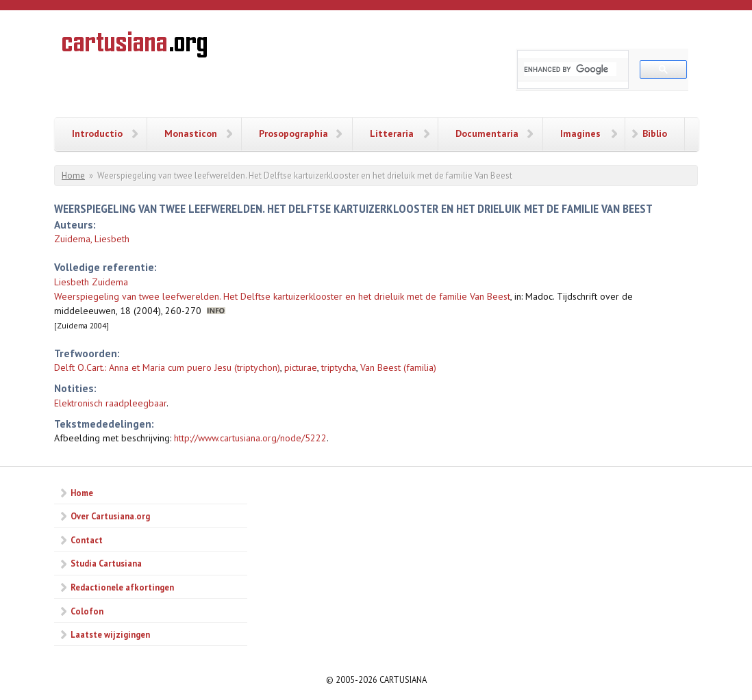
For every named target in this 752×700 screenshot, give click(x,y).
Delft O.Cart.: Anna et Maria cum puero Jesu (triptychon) (167, 367)
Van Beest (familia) (398, 367)
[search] (570, 69)
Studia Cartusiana (106, 563)
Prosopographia (293, 133)
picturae (300, 367)
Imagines (580, 133)
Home (73, 175)
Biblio (654, 133)
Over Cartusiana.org (110, 515)
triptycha (338, 367)
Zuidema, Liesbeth (91, 239)
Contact (87, 539)
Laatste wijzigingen (110, 634)
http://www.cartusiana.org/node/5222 (250, 438)
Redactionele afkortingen (122, 587)
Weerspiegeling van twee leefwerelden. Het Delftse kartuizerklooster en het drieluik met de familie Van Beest (282, 296)
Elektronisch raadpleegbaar (110, 403)
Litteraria (392, 133)
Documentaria (486, 133)
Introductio (97, 133)
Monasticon (190, 133)
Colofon (87, 611)
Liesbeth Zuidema (91, 282)
